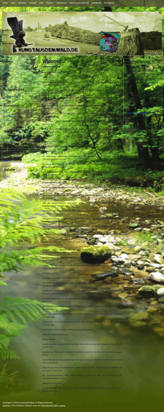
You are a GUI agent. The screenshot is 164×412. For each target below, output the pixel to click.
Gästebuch (96, 3)
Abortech (8, 76)
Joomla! (6, 405)
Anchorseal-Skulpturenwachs (138, 113)
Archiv (7, 80)
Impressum (62, 3)
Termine (7, 120)
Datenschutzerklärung (79, 3)
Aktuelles (22, 3)
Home (5, 3)
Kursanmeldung (11, 96)
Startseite (8, 68)
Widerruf (50, 3)
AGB (41, 3)
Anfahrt (7, 112)
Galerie (7, 176)
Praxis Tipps (9, 142)
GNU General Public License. (53, 405)
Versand (32, 3)
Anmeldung (109, 3)
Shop (13, 3)
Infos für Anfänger (12, 138)
